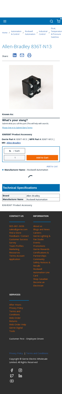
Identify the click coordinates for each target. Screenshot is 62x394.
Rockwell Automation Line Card (41, 272)
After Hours (15, 304)
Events (36, 242)
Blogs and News (41, 229)
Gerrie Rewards (41, 249)
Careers (37, 232)
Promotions (39, 245)
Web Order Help (17, 324)
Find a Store (15, 232)
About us (37, 226)
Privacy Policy (16, 307)
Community (39, 259)
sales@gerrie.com (18, 229)
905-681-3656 (16, 226)
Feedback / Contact (19, 235)
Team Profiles (16, 245)
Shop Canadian (40, 278)
